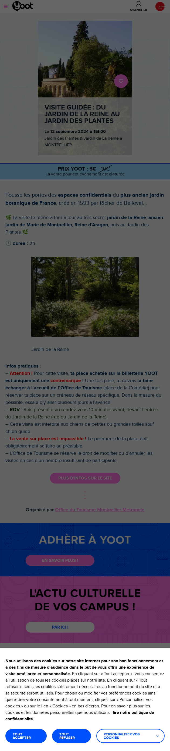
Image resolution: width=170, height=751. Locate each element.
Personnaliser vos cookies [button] (122, 736)
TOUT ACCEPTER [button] (22, 736)
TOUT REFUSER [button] (67, 736)
